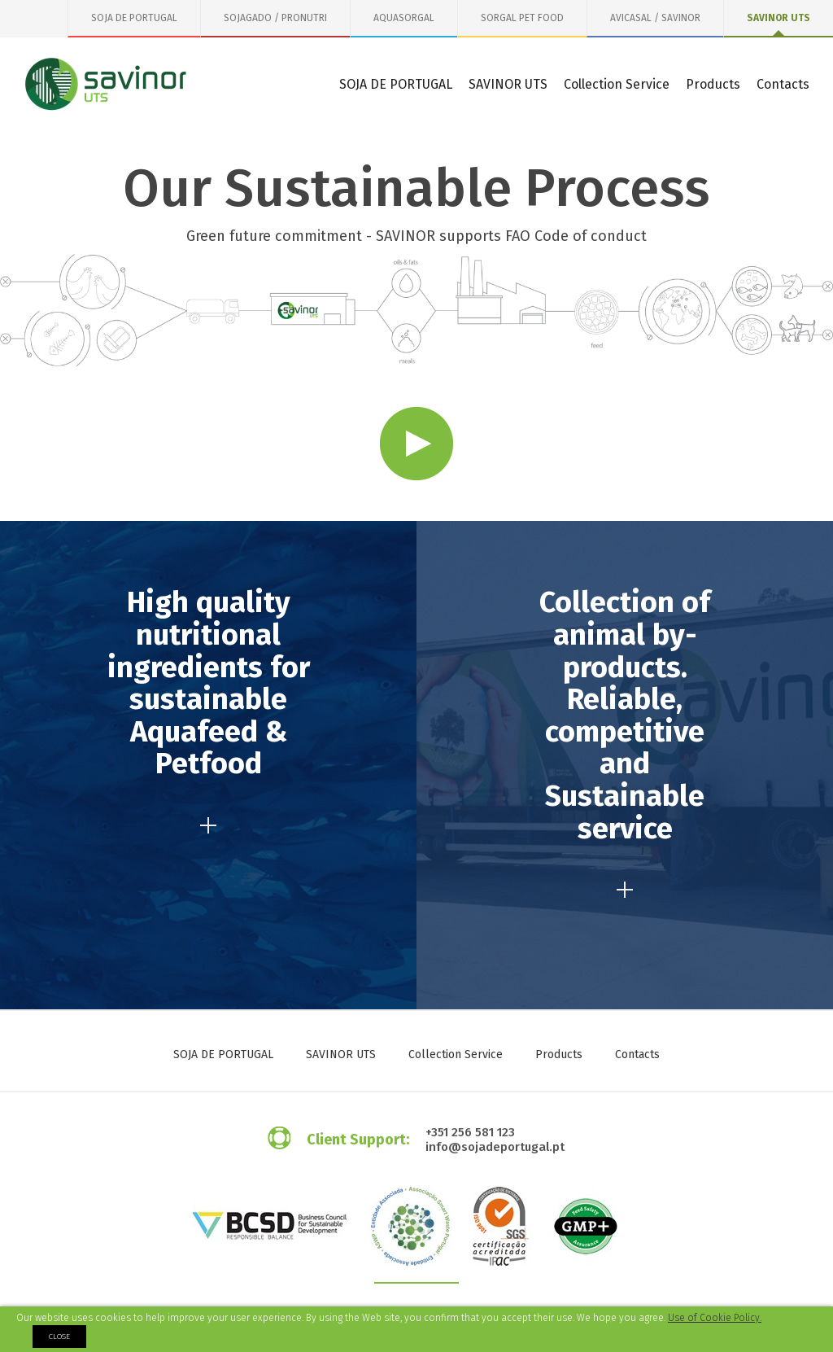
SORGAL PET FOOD (522, 18)
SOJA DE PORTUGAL (134, 18)
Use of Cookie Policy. (714, 1318)
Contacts (783, 84)
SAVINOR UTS (778, 18)
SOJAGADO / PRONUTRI (275, 18)
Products (713, 84)
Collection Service (616, 84)
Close (59, 1336)
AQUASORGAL (403, 18)
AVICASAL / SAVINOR (655, 18)
